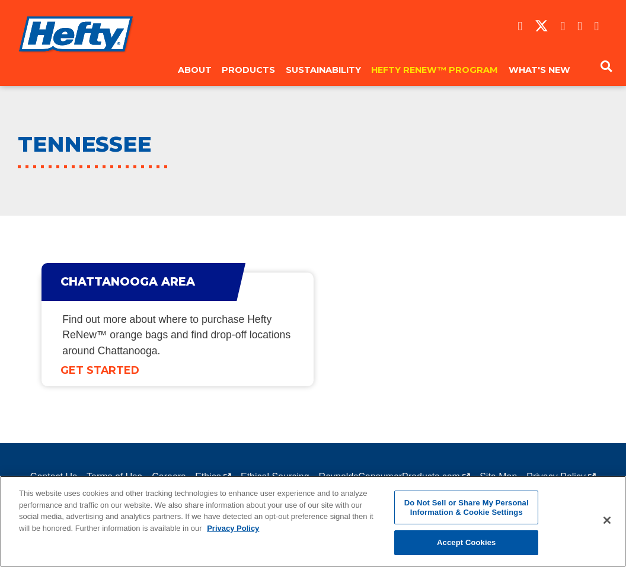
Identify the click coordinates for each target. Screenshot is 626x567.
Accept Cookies (466, 542)
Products (248, 70)
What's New (539, 70)
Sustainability (323, 70)
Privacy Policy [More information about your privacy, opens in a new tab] (233, 528)
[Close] (607, 520)
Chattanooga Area (127, 281)
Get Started (99, 370)
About (195, 70)
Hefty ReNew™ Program (434, 70)
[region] (313, 521)
